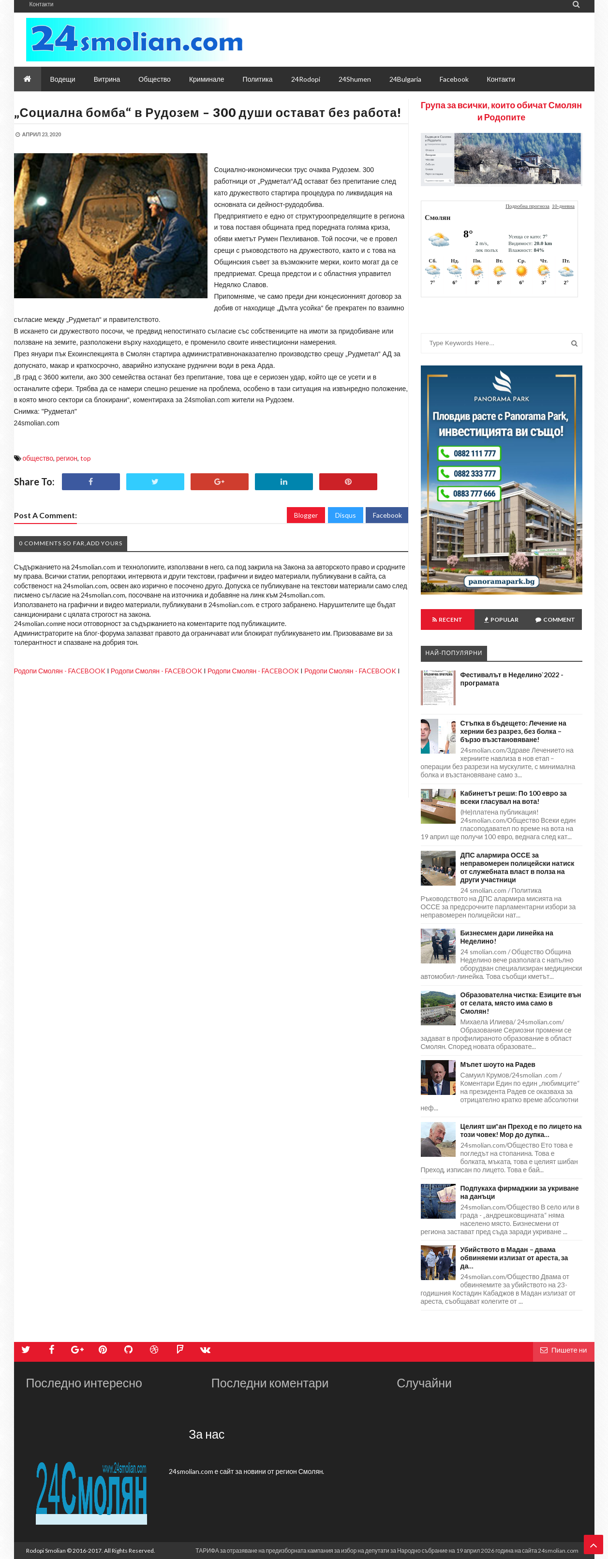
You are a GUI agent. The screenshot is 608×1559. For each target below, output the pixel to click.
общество (38, 458)
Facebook (387, 515)
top (85, 458)
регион (66, 458)
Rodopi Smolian (46, 1550)
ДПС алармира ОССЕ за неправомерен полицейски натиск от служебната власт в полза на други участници (517, 867)
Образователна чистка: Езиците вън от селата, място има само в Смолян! (520, 1003)
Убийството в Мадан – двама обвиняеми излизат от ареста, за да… (514, 1257)
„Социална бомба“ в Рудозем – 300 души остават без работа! (208, 112)
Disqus (345, 515)
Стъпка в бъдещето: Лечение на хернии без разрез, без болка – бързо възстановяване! (513, 731)
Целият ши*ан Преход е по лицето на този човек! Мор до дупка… (521, 1130)
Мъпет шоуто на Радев (497, 1064)
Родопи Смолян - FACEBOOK (59, 671)
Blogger (306, 515)
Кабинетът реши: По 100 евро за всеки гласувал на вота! (513, 797)
